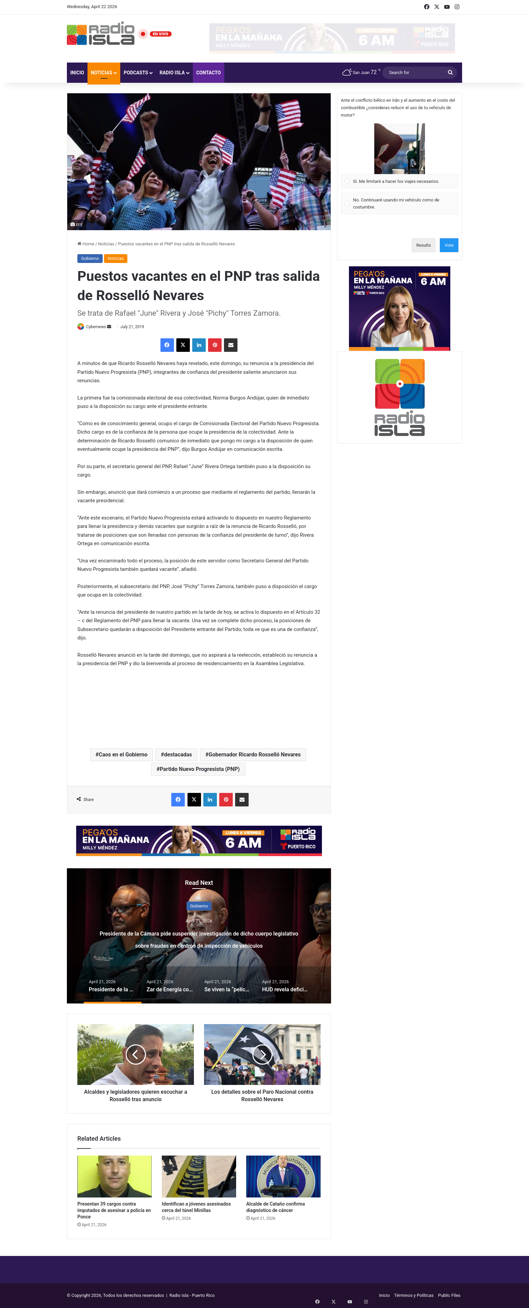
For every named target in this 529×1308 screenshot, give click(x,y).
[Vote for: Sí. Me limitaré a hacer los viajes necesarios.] (400, 156)
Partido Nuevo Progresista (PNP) (200, 769)
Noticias (101, 72)
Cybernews (100, 326)
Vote (449, 245)
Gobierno (90, 258)
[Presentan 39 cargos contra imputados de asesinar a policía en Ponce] (114, 1177)
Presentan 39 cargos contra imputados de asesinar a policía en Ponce (114, 1211)
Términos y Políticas (414, 1295)
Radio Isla (172, 72)
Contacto (208, 72)
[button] (399, 148)
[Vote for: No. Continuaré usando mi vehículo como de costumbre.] (400, 204)
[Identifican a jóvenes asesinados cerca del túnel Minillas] (199, 1177)
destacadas (178, 755)
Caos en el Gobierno (123, 755)
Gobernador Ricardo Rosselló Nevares (255, 755)
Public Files (449, 1295)
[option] (199, 936)
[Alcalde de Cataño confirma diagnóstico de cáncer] (283, 1177)
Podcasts (136, 72)
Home (85, 243)
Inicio (77, 72)
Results (424, 245)
